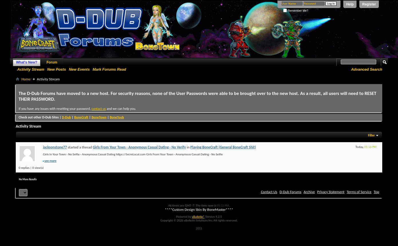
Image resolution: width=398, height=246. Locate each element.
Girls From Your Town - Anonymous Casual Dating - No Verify (139, 147)
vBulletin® (198, 217)
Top (376, 192)
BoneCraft (81, 117)
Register (369, 4)
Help (350, 4)
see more (50, 161)
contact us (99, 109)
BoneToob (117, 117)
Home (26, 79)
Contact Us (269, 192)
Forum (52, 62)
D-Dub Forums (290, 192)
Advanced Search (366, 69)
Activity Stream (30, 69)
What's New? (26, 62)
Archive (309, 192)
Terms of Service (359, 192)
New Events (79, 69)
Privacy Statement (330, 192)
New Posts (56, 69)
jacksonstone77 (55, 147)
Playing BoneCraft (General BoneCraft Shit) (223, 147)
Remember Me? (295, 10)
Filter (371, 135)
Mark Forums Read (109, 69)
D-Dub (66, 117)
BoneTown (99, 117)
